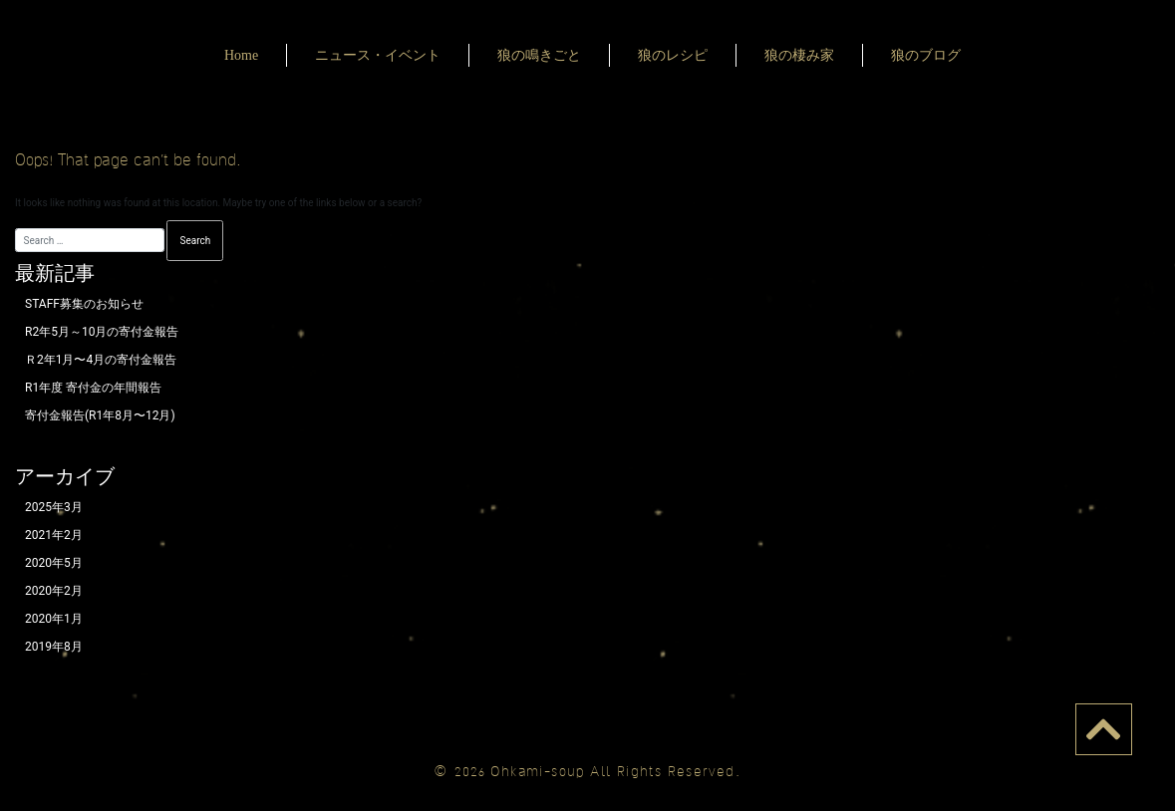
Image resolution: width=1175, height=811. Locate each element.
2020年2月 (54, 591)
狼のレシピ (673, 55)
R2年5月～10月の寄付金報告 (101, 332)
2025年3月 (54, 507)
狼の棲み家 (799, 55)
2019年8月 (54, 647)
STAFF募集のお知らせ (84, 304)
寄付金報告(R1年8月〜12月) (100, 415)
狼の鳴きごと (539, 55)
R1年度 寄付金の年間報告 (93, 388)
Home (241, 55)
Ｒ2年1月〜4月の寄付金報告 (100, 360)
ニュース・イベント (378, 55)
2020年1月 (54, 619)
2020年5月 (54, 563)
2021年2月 (54, 535)
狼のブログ (926, 55)
